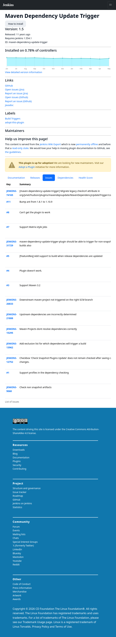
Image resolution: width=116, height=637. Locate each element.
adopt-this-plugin (14, 122)
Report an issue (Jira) (16, 93)
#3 (7, 285)
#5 (7, 256)
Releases (35, 177)
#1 (7, 372)
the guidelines (13, 152)
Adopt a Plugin (27, 167)
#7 (7, 227)
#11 (8, 201)
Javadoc (9, 105)
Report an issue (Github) (18, 101)
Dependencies (65, 177)
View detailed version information (23, 72)
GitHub (9, 85)
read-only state (20, 148)
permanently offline (87, 144)
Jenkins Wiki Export (50, 144)
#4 (7, 270)
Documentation (16, 177)
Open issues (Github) (16, 97)
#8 (7, 212)
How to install (15, 23)
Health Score (85, 177)
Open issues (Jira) (14, 89)
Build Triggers (12, 118)
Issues (48, 177)
